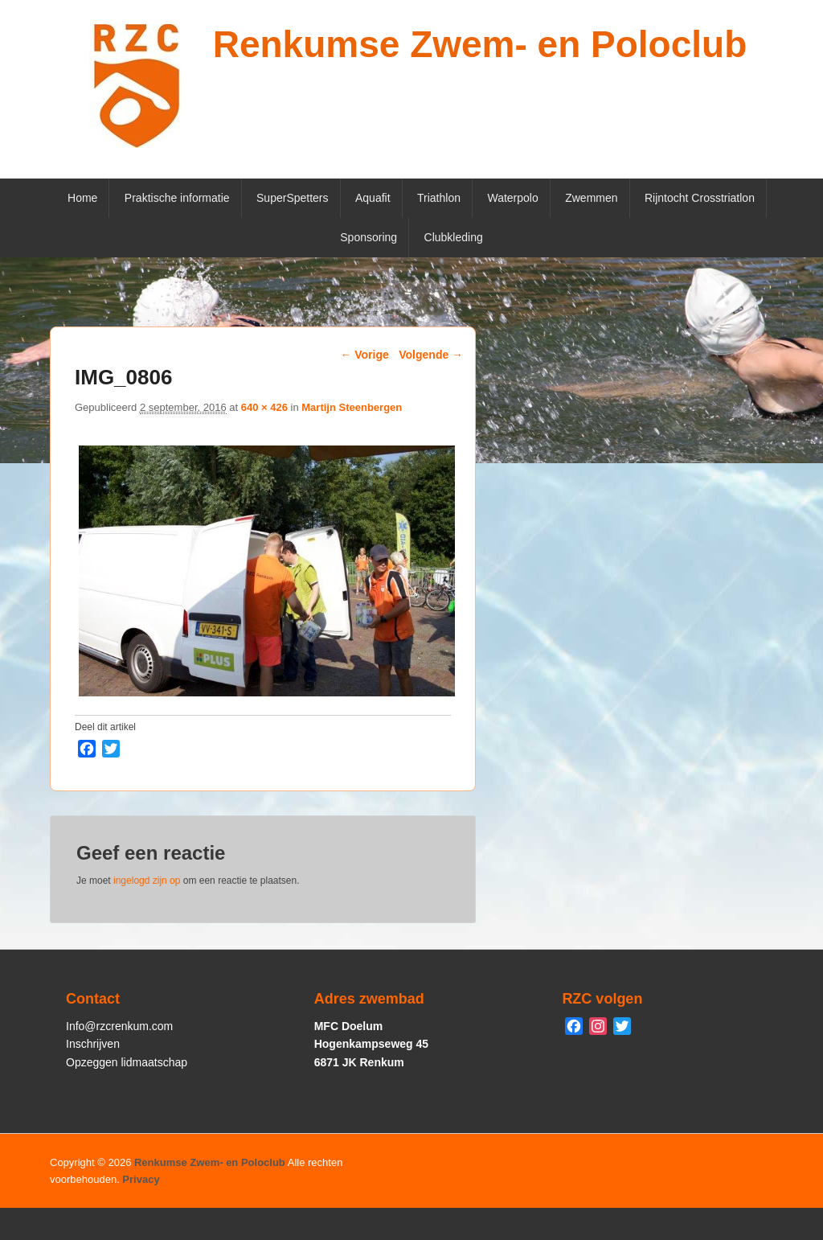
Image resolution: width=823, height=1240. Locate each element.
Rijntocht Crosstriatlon (700, 197)
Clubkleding (453, 237)
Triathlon (439, 197)
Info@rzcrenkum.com (119, 1026)
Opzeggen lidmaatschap (126, 1062)
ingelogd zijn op (146, 880)
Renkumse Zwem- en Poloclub (480, 44)
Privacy (140, 1179)
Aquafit (373, 197)
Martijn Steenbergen (351, 407)
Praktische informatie (177, 197)
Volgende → (431, 354)
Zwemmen (591, 197)
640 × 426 (264, 407)
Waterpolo (512, 197)
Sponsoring (368, 237)
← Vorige (364, 354)
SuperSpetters (292, 197)
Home (82, 197)
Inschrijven (93, 1043)
